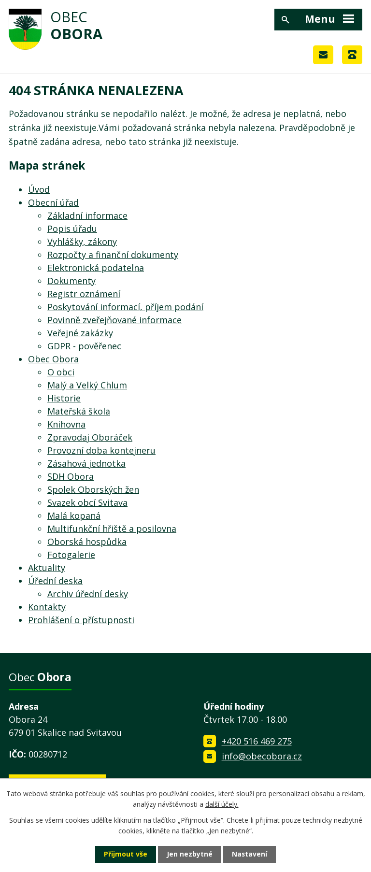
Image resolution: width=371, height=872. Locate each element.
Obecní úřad (53, 202)
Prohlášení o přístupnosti (81, 620)
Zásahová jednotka (86, 463)
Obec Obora (53, 359)
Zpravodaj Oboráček (89, 437)
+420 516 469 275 (257, 741)
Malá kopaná (73, 515)
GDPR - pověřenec (84, 346)
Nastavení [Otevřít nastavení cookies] (250, 854)
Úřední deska (55, 580)
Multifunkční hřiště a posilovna (111, 528)
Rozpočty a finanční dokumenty (112, 254)
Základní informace (87, 215)
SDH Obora (70, 476)
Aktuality (46, 567)
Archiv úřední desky (87, 594)
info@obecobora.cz (262, 756)
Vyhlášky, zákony (82, 241)
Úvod (39, 189)
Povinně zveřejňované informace (114, 320)
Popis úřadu (72, 228)
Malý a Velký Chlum (87, 385)
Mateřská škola (78, 411)
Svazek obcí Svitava (87, 502)
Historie (64, 398)
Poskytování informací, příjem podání (125, 307)
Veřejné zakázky (80, 333)
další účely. (222, 804)
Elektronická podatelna (95, 267)
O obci (60, 372)
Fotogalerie (71, 554)
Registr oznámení (83, 294)
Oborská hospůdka (87, 541)
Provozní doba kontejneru (101, 450)
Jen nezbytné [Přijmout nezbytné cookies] (190, 854)
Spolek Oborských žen (93, 489)
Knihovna (66, 424)
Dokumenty (71, 280)
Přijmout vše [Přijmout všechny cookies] (125, 854)
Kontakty (47, 607)
